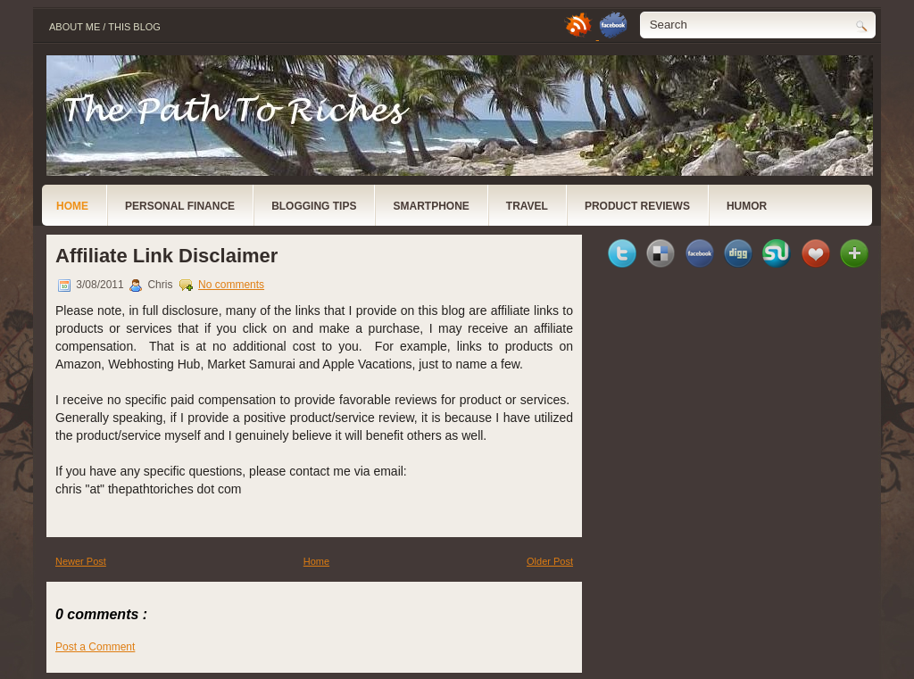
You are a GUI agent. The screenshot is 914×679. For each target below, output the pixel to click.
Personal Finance (180, 206)
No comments (231, 284)
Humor (747, 206)
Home (72, 206)
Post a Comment (95, 647)
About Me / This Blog (105, 26)
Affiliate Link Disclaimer (166, 255)
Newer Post (80, 561)
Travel (527, 206)
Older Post (550, 561)
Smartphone (431, 206)
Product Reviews (637, 206)
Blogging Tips (313, 206)
